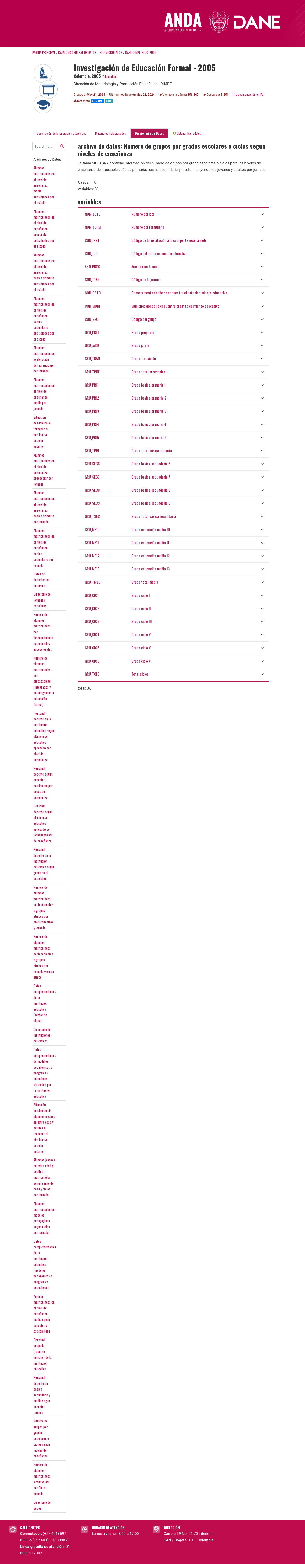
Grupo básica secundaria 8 (150, 488)
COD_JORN (92, 277)
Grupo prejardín (142, 330)
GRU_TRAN (92, 356)
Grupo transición (143, 356)
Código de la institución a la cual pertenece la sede (169, 238)
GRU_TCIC (92, 672)
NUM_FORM (93, 225)
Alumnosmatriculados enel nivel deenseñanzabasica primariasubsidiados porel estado (44, 270)
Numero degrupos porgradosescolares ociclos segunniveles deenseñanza (42, 1436)
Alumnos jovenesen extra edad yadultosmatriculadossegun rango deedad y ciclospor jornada (44, 1175)
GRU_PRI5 (92, 435)
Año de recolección (145, 264)
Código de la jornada (146, 277)
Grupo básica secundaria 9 (150, 501)
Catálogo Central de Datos (77, 50)
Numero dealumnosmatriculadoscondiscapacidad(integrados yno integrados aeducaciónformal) (44, 679)
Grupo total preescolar (148, 369)
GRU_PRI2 (92, 396)
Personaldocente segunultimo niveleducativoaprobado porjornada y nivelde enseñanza (43, 821)
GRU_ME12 (92, 553)
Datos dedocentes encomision (41, 577)
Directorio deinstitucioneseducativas (42, 1033)
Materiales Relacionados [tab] (110, 131)
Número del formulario (147, 225)
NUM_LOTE (92, 212)
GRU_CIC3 (92, 619)
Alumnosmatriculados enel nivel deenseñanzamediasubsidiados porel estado (44, 183)
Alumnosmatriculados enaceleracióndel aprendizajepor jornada (44, 357)
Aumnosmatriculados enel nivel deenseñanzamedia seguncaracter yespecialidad (44, 1312)
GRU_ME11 (92, 540)
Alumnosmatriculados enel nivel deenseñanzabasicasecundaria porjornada (44, 546)
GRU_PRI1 (91, 383)
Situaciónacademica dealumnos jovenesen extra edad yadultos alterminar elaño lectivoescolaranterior (44, 1126)
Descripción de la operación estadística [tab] (61, 131)
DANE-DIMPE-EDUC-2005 (141, 50)
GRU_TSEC (92, 514)
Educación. (110, 74)
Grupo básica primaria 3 (148, 409)
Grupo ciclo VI (141, 632)
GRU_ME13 (92, 567)
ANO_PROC (92, 264)
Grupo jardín (140, 343)
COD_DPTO (93, 291)
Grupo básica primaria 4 (148, 422)
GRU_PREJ (92, 330)
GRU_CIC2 (92, 606)
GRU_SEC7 (92, 475)
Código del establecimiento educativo (159, 251)
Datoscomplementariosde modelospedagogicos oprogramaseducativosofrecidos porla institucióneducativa (45, 1071)
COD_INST (92, 238)
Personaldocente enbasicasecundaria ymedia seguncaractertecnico (42, 1393)
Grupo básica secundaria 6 (150, 462)
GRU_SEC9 (92, 501)
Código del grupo (144, 317)
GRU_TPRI (92, 448)
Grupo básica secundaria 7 (150, 475)
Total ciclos (139, 672)
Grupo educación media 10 (150, 527)
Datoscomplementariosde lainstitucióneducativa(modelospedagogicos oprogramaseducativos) (45, 1262)
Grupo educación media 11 (150, 540)
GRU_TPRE (92, 369)
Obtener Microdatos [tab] (187, 131)
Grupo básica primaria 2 (148, 396)
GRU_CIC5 (92, 645)
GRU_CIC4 (92, 632)
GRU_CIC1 (92, 593)
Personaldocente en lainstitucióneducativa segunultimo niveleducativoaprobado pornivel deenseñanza (44, 734)
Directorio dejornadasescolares (42, 598)
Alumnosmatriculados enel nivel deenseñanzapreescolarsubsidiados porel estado (44, 227)
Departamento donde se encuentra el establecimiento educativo (179, 291)
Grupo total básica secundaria (153, 514)
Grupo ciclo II (141, 606)
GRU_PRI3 (92, 409)
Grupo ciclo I (140, 593)
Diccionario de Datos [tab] (149, 131)
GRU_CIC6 (92, 659)
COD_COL (91, 251)
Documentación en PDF (249, 92)
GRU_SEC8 (92, 488)
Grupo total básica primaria (151, 448)
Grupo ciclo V (141, 645)
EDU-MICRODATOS (111, 50)
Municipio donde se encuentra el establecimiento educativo (175, 304)
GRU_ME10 (92, 527)
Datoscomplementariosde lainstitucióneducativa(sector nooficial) (45, 1001)
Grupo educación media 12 (150, 553)
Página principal (43, 50)
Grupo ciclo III (141, 619)
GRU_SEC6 (92, 462)
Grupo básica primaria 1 (148, 383)
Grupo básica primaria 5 (148, 435)
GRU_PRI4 (92, 422)
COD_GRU (91, 317)
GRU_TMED (92, 580)
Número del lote (143, 212)
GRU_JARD (92, 343)
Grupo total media (144, 580)
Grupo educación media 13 (150, 567)
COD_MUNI (92, 304)
